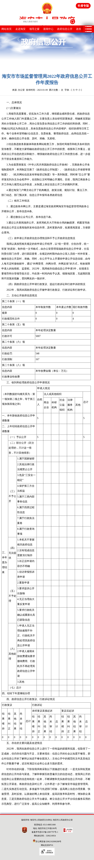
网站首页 (6, 29)
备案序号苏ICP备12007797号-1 (45, 832)
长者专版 (83, 5)
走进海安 (20, 29)
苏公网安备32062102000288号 (47, 841)
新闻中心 (48, 29)
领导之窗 (34, 29)
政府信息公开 (64, 29)
